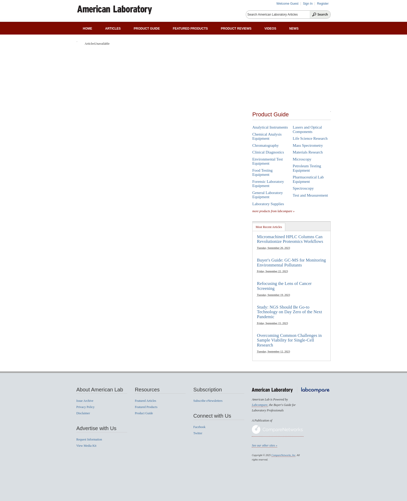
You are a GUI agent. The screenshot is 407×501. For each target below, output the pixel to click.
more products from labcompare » (273, 211)
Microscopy (302, 159)
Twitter (197, 433)
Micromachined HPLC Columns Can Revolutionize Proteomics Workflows (290, 239)
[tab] (269, 227)
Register (323, 3)
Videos (270, 28)
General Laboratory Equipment (267, 195)
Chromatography (265, 145)
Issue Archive (84, 401)
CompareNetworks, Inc (283, 455)
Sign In (308, 3)
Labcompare (259, 405)
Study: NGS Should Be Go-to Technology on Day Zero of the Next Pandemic (289, 312)
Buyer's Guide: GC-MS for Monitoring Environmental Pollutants (291, 263)
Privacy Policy (85, 407)
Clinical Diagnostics (268, 152)
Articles (113, 28)
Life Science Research (310, 138)
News (294, 28)
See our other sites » (264, 445)
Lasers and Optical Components (307, 129)
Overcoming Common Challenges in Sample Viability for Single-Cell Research (289, 340)
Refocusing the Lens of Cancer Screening (284, 286)
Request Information (89, 439)
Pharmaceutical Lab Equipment (308, 179)
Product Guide (147, 28)
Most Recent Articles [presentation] (269, 227)
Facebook (199, 427)
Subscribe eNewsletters (207, 401)
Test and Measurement (310, 195)
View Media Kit (86, 445)
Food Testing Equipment (262, 172)
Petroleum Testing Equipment (307, 168)
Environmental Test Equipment (267, 161)
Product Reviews (236, 28)
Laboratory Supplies (268, 204)
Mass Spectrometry (308, 145)
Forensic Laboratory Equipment (268, 183)
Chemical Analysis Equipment (267, 136)
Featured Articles (145, 401)
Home (87, 28)
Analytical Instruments (270, 127)
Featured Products (190, 28)
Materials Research (308, 152)
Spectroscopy (303, 188)
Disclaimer (83, 413)
